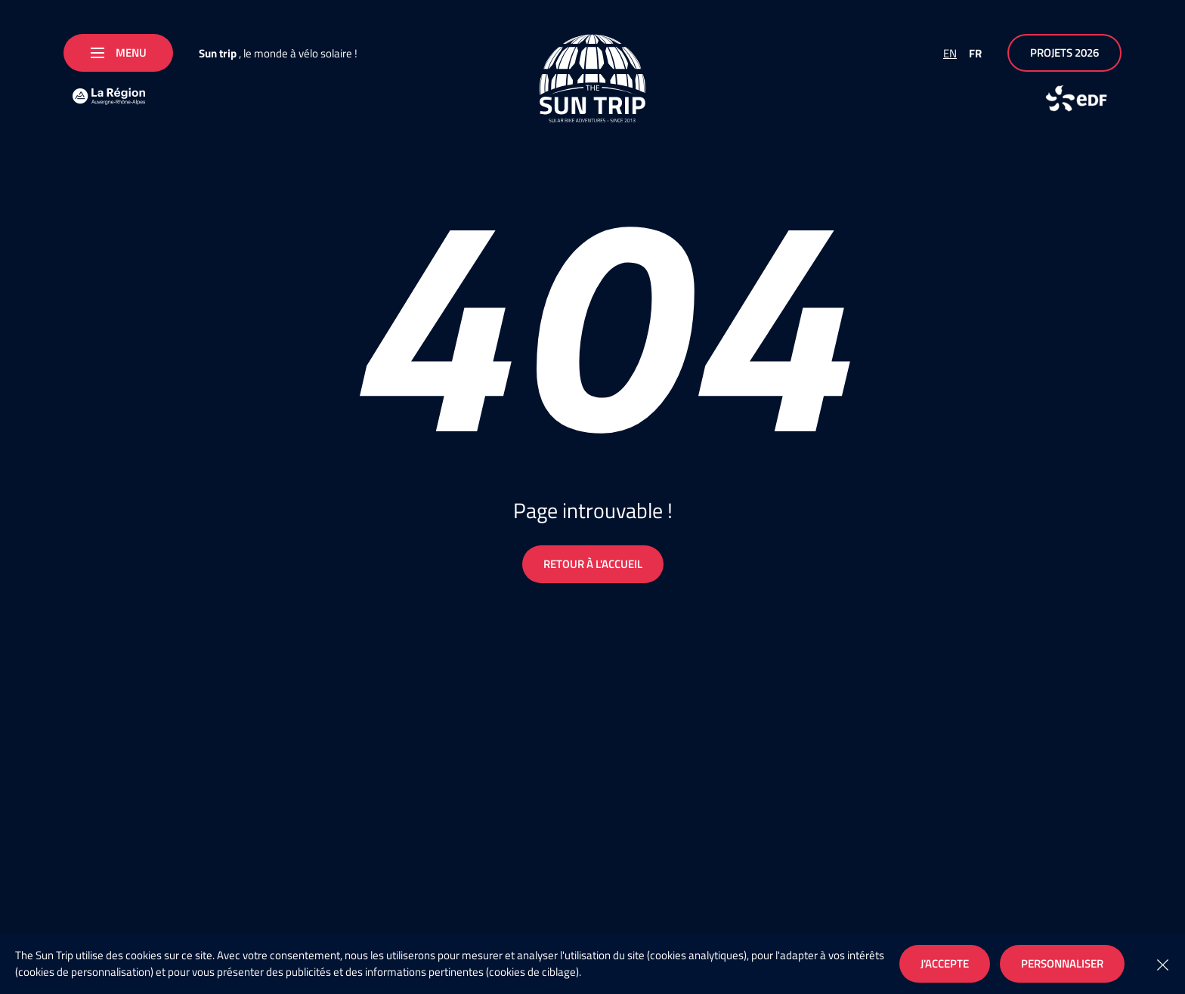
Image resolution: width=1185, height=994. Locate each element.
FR (975, 53)
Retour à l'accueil (592, 564)
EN (950, 53)
